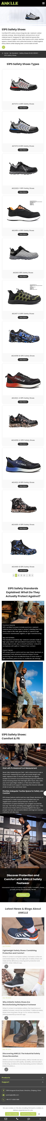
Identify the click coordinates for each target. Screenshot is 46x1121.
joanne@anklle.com (10, 1095)
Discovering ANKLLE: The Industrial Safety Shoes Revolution (21, 1055)
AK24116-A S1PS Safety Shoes (23, 230)
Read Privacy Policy (28, 1114)
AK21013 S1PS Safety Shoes (23, 273)
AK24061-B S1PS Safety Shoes (23, 567)
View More (23, 108)
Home (6, 53)
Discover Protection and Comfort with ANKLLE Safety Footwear (23, 879)
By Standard (14, 53)
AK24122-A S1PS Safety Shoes (23, 398)
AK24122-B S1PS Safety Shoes (23, 482)
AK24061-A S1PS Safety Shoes (23, 525)
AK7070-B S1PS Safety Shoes (23, 146)
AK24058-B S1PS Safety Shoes (23, 356)
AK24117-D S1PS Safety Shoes (23, 314)
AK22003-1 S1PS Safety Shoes (23, 188)
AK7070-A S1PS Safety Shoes (23, 104)
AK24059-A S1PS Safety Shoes (23, 440)
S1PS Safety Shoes (10, 55)
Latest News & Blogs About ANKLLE (23, 912)
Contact (23, 895)
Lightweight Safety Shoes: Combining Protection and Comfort (20, 952)
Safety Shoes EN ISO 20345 (28, 53)
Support (5, 1082)
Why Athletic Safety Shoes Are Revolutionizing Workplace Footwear (19, 1004)
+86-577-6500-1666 (10, 1099)
